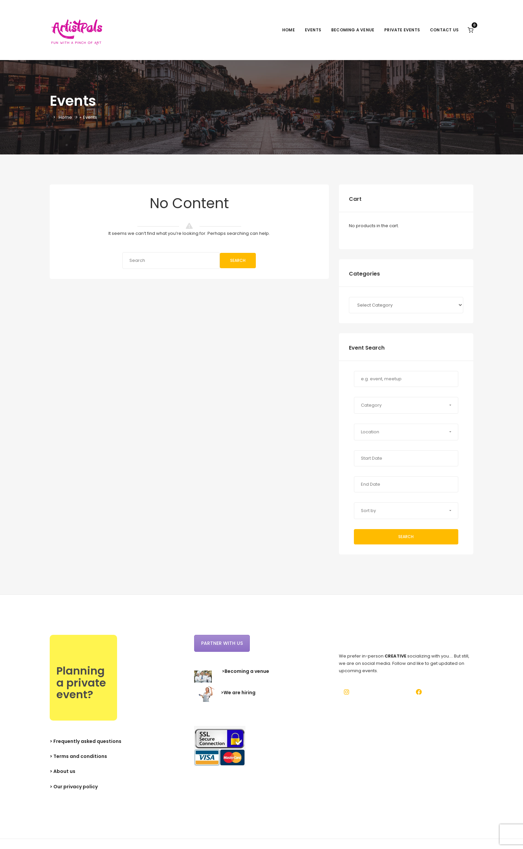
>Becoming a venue (245, 671)
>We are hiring (238, 692)
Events (313, 30)
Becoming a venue (352, 30)
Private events (402, 30)
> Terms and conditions (78, 756)
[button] (406, 405)
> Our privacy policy (74, 786)
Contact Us (444, 30)
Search (237, 260)
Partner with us (222, 643)
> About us (62, 771)
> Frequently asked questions (85, 741)
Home (288, 30)
